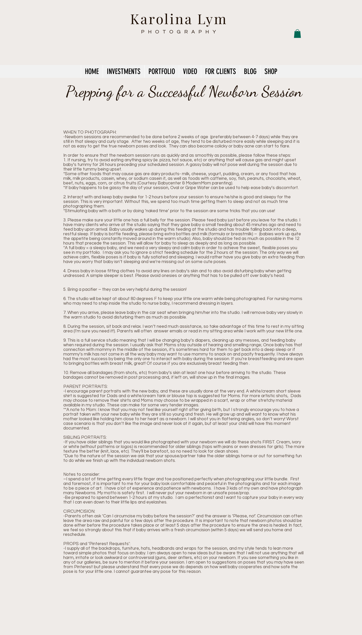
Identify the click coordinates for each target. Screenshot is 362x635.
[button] (297, 33)
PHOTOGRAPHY (180, 31)
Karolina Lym (179, 18)
